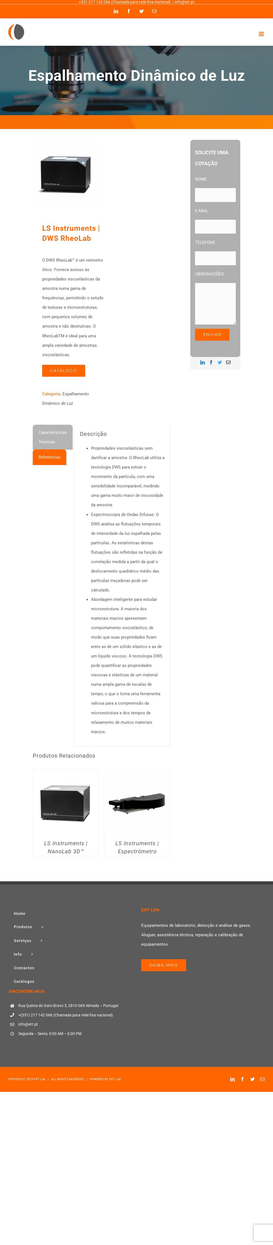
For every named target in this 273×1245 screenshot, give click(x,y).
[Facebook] (211, 362)
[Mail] (228, 362)
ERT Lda (39, 1079)
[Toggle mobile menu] (262, 34)
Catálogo (63, 370)
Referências (49, 457)
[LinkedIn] (202, 362)
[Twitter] (220, 362)
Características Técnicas (53, 437)
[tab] (53, 437)
